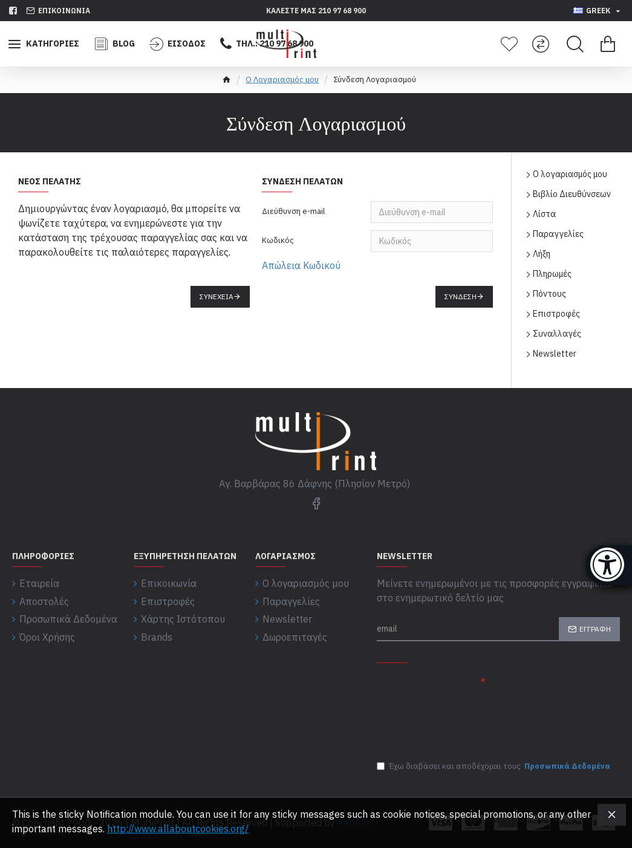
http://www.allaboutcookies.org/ (178, 829)
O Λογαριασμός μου (282, 79)
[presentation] (461, 724)
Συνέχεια (216, 296)
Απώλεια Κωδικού (301, 265)
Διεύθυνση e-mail (293, 211)
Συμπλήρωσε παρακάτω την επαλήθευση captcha (422, 688)
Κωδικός (278, 240)
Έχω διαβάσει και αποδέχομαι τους (494, 766)
